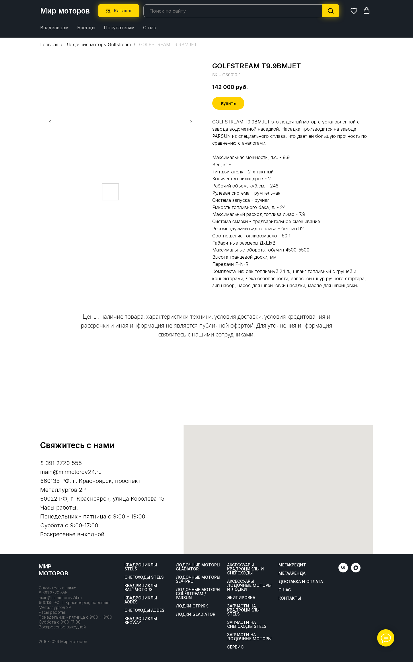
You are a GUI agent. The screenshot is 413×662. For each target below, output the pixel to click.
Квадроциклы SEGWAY (140, 621)
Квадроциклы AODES (140, 600)
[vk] (343, 570)
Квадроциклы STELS (140, 567)
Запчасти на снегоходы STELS (246, 624)
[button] (353, 10)
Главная (49, 44)
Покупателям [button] (119, 27)
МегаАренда (291, 573)
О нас (149, 27)
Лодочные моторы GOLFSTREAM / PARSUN (198, 594)
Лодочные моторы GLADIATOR (198, 567)
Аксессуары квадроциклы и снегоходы (245, 569)
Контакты (289, 598)
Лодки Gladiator (195, 614)
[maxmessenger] (356, 570)
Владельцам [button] (54, 27)
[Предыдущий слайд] (50, 121)
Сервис (235, 647)
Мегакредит (292, 565)
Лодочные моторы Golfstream (98, 44)
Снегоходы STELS (144, 577)
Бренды (86, 27)
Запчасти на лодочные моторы (249, 637)
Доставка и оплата (300, 582)
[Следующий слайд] (190, 121)
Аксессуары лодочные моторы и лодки (249, 585)
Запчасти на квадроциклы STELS (243, 610)
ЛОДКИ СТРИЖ (192, 606)
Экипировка (241, 598)
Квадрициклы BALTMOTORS (140, 588)
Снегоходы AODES (144, 610)
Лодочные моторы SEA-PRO (198, 579)
